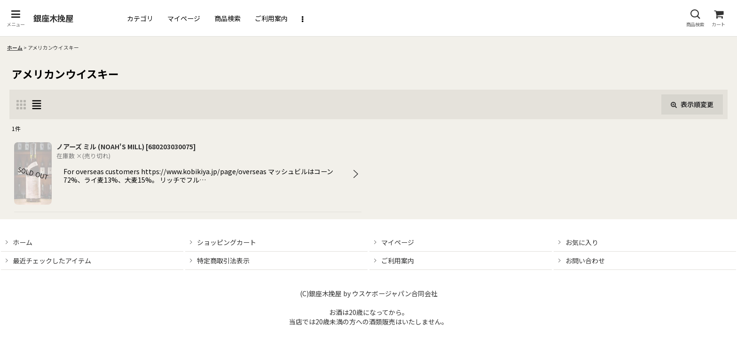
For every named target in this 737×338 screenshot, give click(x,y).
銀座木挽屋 (53, 18)
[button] (15, 18)
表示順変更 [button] (692, 104)
